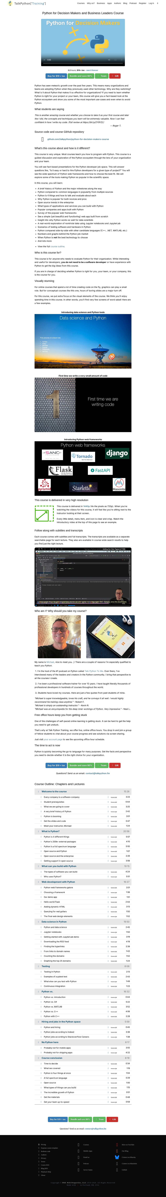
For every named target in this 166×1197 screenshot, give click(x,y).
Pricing (41, 1145)
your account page (53, 739)
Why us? (91, 3)
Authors (117, 3)
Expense (47, 1148)
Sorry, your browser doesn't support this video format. (83, 42)
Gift (114, 76)
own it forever (92, 70)
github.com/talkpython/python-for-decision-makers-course (73, 139)
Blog (125, 3)
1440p (86, 506)
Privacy (41, 1158)
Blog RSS (42, 1168)
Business (101, 3)
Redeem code (43, 1151)
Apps (109, 3)
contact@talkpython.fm (98, 773)
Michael (50, 662)
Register (142, 3)
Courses (81, 3)
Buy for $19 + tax (56, 76)
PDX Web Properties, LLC (74, 1183)
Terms (41, 1162)
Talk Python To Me (94, 671)
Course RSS (43, 1165)
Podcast (133, 3)
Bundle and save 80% (81, 76)
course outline (57, 246)
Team (101, 76)
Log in (151, 3)
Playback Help (44, 1172)
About (41, 1175)
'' (30, 3)
